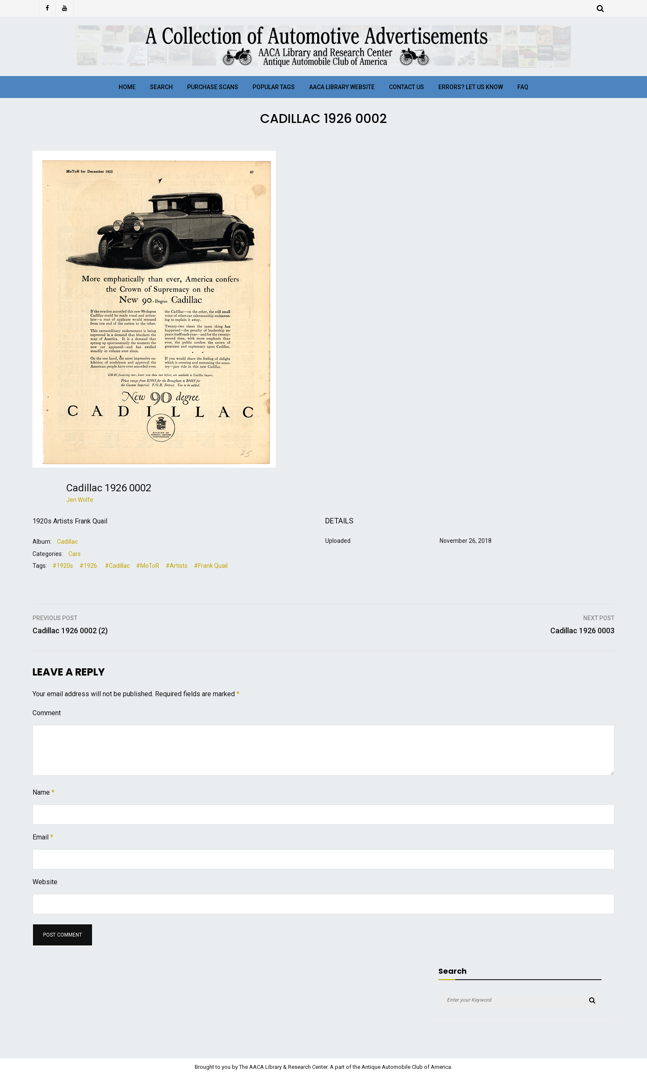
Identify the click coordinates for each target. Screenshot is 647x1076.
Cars (74, 553)
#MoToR (147, 565)
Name (43, 792)
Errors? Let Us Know (470, 87)
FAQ (522, 87)
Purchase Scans (212, 87)
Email (43, 837)
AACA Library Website (342, 87)
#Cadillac (117, 565)
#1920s (62, 565)
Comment (47, 713)
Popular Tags (274, 87)
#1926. (88, 565)
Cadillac (67, 541)
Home (127, 87)
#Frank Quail (211, 565)
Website (45, 882)
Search (161, 87)
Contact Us (406, 87)
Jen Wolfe (79, 499)
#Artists (177, 565)
